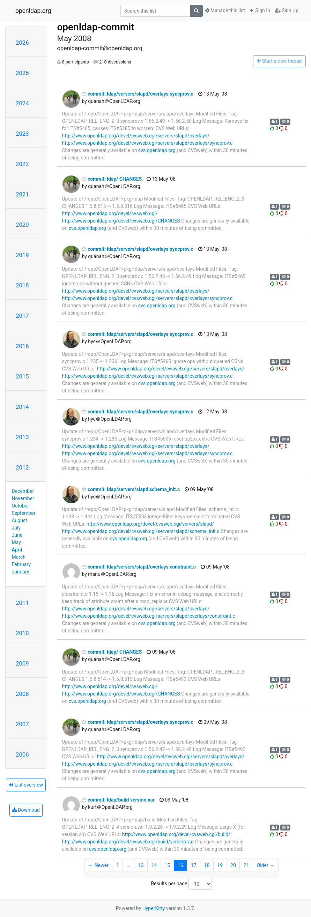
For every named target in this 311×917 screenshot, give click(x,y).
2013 (22, 437)
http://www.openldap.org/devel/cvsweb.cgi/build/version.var (128, 841)
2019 (22, 254)
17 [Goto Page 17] (194, 865)
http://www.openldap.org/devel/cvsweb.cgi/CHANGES (121, 221)
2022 (22, 163)
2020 (22, 224)
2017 (22, 315)
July (16, 528)
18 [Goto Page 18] (207, 865)
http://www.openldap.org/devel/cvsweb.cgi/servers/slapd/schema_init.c (140, 531)
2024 (22, 103)
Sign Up (286, 10)
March (19, 557)
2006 (22, 754)
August (19, 520)
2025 (22, 72)
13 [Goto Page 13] (141, 865)
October (20, 506)
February (21, 564)
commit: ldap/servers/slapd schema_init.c (131, 489)
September (24, 513)
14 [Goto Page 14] (154, 865)
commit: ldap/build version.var (118, 800)
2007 (22, 724)
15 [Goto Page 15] (167, 865)
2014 (22, 406)
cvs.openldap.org (157, 150)
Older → (266, 865)
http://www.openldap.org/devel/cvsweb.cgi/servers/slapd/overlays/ (135, 135)
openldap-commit (95, 27)
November (23, 498)
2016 (22, 346)
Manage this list (225, 10)
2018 (22, 285)
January (20, 571)
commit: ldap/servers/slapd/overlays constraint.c (139, 567)
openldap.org (33, 10)
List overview (26, 785)
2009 (22, 663)
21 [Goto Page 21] (246, 865)
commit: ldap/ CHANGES (112, 179)
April (17, 550)
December (23, 491)
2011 (22, 602)
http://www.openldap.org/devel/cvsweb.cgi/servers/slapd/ (150, 524)
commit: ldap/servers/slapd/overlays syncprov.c (137, 94)
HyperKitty (153, 908)
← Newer (98, 865)
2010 (22, 633)
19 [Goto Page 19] (220, 865)
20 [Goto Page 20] (233, 865)
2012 (22, 467)
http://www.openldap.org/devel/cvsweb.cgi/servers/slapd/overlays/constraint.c (148, 616)
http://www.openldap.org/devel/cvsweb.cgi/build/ (176, 834)
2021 (22, 194)
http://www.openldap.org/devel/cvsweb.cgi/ (109, 213)
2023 (22, 133)
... (129, 865)
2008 (22, 693)
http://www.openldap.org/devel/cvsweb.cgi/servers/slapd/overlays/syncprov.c (147, 143)
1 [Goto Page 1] (117, 865)
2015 (22, 376)
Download (26, 810)
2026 (22, 42)
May (16, 542)
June (17, 535)
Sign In (260, 10)
